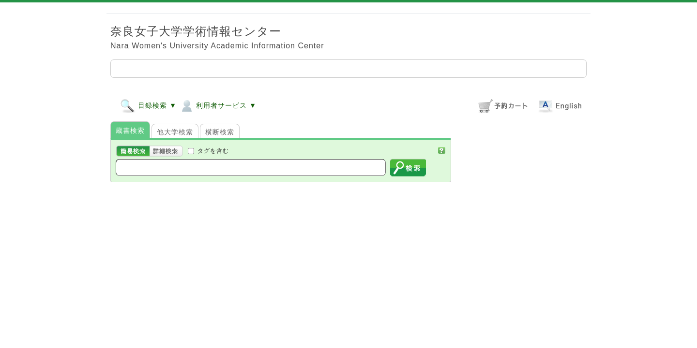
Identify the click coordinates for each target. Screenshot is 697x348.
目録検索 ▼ (148, 105)
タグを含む (213, 150)
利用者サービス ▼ (218, 105)
